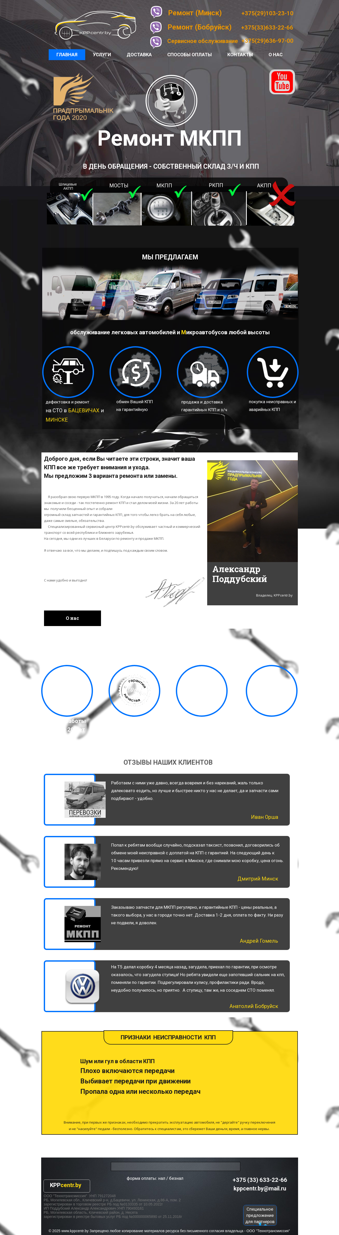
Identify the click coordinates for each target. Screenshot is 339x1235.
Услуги (102, 54)
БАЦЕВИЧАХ (83, 410)
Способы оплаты (189, 54)
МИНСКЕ (57, 420)
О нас (276, 54)
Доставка (139, 54)
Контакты (240, 54)
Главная (66, 54)
